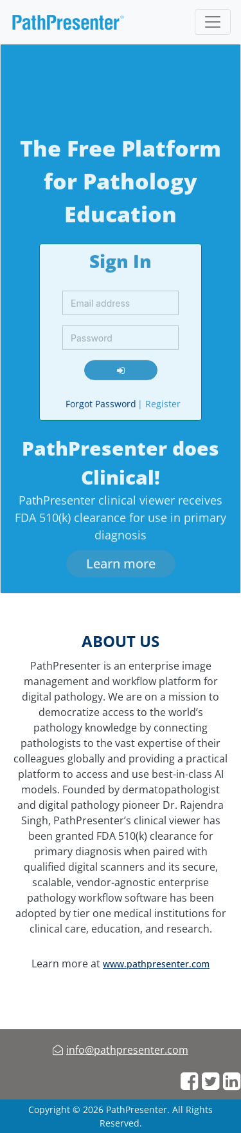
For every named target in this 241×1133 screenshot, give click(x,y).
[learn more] (120, 561)
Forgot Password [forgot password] (101, 401)
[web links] (189, 1081)
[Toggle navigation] (213, 22)
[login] (120, 368)
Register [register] (159, 401)
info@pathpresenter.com (127, 1050)
